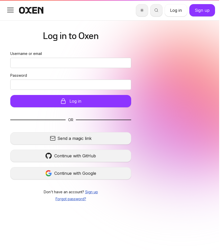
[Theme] (142, 10)
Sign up (91, 192)
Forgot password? (71, 199)
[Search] (156, 10)
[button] (10, 10)
